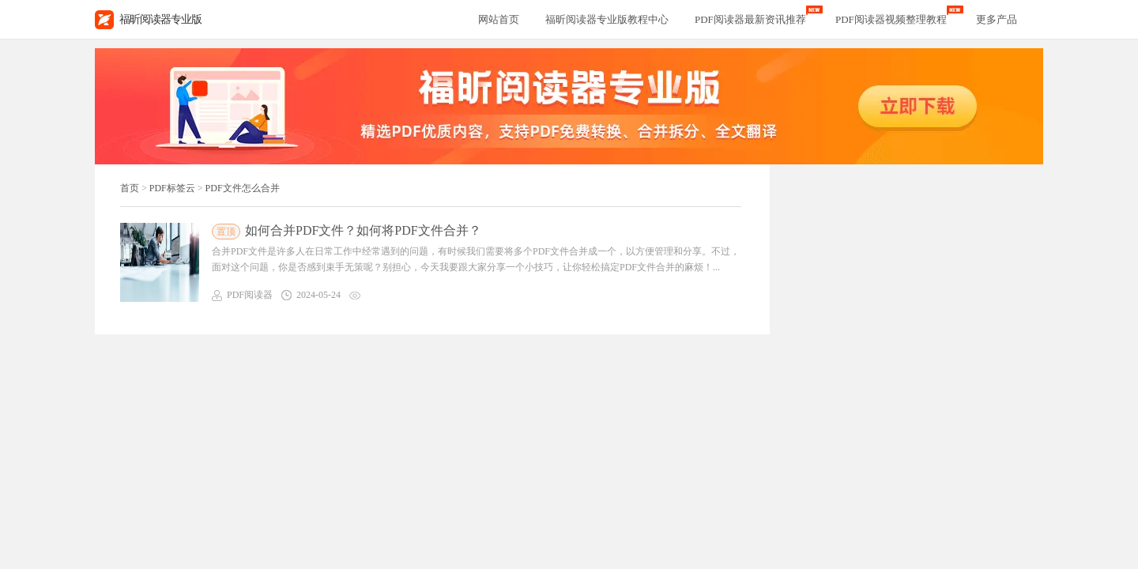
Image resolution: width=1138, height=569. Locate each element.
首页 (129, 188)
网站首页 (498, 19)
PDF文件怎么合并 (242, 188)
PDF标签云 (172, 188)
